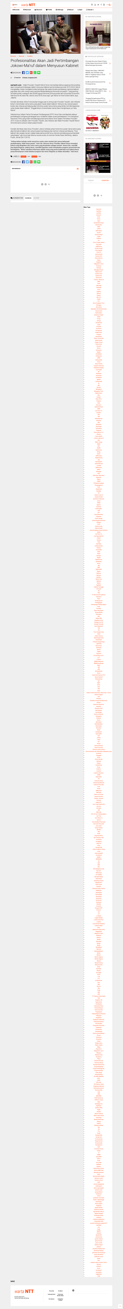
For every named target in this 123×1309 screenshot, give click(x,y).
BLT (99, 681)
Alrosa (98, 348)
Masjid (99, 939)
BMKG (98, 444)
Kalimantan (99, 878)
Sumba (99, 232)
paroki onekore (99, 1239)
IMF (99, 385)
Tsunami (98, 346)
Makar (98, 469)
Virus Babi (98, 1162)
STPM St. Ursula (99, 1100)
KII (98, 861)
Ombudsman (98, 980)
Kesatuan (98, 902)
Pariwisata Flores (98, 1006)
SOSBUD (98, 238)
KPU (99, 867)
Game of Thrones (98, 794)
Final (98, 786)
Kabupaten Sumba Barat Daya (99, 309)
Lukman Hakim (99, 925)
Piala (98, 606)
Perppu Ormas (98, 342)
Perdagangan (98, 602)
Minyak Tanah (98, 964)
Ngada (98, 352)
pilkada (99, 379)
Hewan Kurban (99, 827)
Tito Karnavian (99, 1139)
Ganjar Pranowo (99, 796)
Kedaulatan (99, 892)
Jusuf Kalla (99, 549)
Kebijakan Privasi (60, 1299)
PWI (99, 998)
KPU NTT (98, 871)
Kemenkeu (99, 896)
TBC (99, 1127)
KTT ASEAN (99, 874)
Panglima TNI (98, 1000)
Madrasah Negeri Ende (99, 929)
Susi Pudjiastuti (99, 626)
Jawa (98, 845)
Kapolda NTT (98, 882)
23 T (99, 657)
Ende (98, 217)
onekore (99, 1233)
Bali (99, 696)
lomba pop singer (98, 1215)
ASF (99, 667)
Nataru (99, 583)
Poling (98, 1058)
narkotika (98, 1225)
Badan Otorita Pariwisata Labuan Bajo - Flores (99, 692)
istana (98, 1195)
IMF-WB (99, 829)
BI (98, 383)
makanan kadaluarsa (98, 1219)
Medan (99, 943)
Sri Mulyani (99, 377)
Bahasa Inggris (99, 694)
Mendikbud (99, 947)
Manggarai (99, 389)
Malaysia (98, 935)
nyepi (98, 1229)
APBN (98, 502)
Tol (98, 493)
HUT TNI (99, 816)
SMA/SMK (98, 1096)
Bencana (98, 405)
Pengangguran (99, 485)
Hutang (99, 540)
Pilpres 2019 (98, 271)
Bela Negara (98, 710)
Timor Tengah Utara (98, 632)
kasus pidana (98, 1203)
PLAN (98, 990)
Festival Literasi (99, 781)
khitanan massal (98, 1209)
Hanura (99, 820)
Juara (98, 851)
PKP (99, 988)
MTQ (98, 927)
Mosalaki (98, 968)
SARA (98, 358)
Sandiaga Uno (98, 1103)
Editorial (99, 761)
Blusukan (98, 728)
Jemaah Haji (98, 847)
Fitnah (98, 788)
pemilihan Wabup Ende (99, 1248)
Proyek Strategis (98, 1070)
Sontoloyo (98, 1117)
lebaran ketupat (99, 1213)
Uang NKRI (98, 1156)
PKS (99, 593)
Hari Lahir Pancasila (98, 824)
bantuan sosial (99, 1180)
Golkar (98, 532)
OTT (99, 978)
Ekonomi (38, 9)
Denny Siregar (98, 518)
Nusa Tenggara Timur (98, 303)
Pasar (98, 598)
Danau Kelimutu (98, 745)
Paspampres (98, 1012)
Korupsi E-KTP (98, 908)
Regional (98, 430)
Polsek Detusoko (98, 1060)
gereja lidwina (98, 1192)
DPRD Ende (99, 456)
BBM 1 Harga (98, 442)
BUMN (98, 448)
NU (98, 371)
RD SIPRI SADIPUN (98, 1076)
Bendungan (99, 712)
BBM (98, 281)
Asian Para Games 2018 (98, 675)
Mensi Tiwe (99, 579)
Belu (99, 403)
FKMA (98, 775)
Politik (49, 9)
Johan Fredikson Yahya (99, 849)
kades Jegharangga (98, 1199)
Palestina (98, 596)
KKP (99, 863)
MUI (99, 422)
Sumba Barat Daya (99, 223)
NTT (99, 301)
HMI (99, 810)
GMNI (98, 408)
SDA (99, 1092)
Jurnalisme (99, 855)
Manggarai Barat (98, 270)
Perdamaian (99, 1029)
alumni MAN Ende (98, 1170)
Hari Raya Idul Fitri (98, 536)
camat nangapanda (98, 1184)
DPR (99, 510)
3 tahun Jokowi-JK (99, 438)
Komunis (98, 906)
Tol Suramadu (98, 1143)
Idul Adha (98, 544)
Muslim (99, 970)
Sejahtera (98, 1105)
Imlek (98, 833)
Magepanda (99, 931)
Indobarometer (99, 546)
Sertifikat (98, 491)
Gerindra (98, 800)
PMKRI (98, 481)
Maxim (99, 571)
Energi (98, 318)
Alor (99, 440)
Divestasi (98, 753)
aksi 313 (98, 297)
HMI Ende (98, 812)
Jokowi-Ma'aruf (99, 463)
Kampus (99, 555)
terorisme (98, 328)
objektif (99, 1231)
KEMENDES (99, 859)
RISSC (98, 1080)
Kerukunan (99, 900)
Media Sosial (98, 340)
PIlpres (99, 479)
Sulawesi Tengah (98, 315)
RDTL (98, 1078)
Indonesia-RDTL (99, 835)
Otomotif (98, 589)
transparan (99, 1270)
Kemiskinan (99, 336)
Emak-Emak (99, 765)
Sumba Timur (98, 273)
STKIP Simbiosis (98, 1098)
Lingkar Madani (99, 918)
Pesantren (98, 1039)
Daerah (90, 9)
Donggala (98, 755)
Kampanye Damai (98, 880)
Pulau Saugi (99, 1072)
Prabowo (98, 401)
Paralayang (99, 1004)
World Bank (99, 639)
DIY (99, 741)
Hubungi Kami (51, 1294)
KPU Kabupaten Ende (98, 869)
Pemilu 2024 (98, 311)
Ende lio (99, 769)
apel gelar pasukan (99, 1172)
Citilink (99, 737)
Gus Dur (99, 806)
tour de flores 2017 (99, 655)
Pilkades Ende (98, 1055)
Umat (98, 1160)
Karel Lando (99, 884)
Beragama (98, 716)
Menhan (99, 575)
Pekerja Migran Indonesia (98, 1013)
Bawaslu (98, 706)
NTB (99, 473)
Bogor (98, 730)
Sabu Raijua (99, 230)
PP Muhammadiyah (99, 483)
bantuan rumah (99, 1178)
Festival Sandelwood (98, 782)
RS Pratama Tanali (99, 1084)
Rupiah (99, 295)
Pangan (99, 397)
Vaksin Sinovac (99, 636)
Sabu (98, 1102)
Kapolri (99, 557)
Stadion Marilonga (98, 1119)
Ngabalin (98, 585)
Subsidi (99, 1123)
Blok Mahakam (99, 724)
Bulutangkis (99, 508)
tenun (98, 1268)
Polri (99, 487)
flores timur (99, 645)
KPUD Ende (99, 872)
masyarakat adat (98, 1221)
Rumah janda (98, 1090)
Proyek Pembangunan (98, 1068)
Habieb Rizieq (98, 457)
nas (99, 1227)
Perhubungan (98, 1031)
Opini (79, 9)
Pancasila (98, 244)
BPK (99, 687)
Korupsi (99, 387)
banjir (98, 1174)
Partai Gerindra (99, 1010)
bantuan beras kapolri (98, 1176)
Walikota (98, 1164)
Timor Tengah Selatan (99, 242)
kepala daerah (98, 1207)
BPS (99, 446)
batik (98, 1182)
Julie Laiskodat (99, 853)
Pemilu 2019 (98, 256)
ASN (99, 669)
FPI (98, 779)
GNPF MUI (98, 792)
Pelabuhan (98, 1017)
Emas (98, 767)
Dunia (98, 757)
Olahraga (59, 9)
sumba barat (98, 381)
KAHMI (98, 857)
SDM (99, 1094)
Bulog (98, 452)
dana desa (99, 307)
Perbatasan (99, 356)
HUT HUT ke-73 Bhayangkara (98, 814)
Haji (99, 459)
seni (99, 1260)
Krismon (98, 910)
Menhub (99, 949)
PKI (99, 591)
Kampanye (98, 350)
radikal (99, 651)
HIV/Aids (98, 808)
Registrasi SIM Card (98, 1086)
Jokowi (99, 228)
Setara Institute (99, 1113)
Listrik (98, 324)
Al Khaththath (98, 671)
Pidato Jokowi (98, 1045)
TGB (99, 628)
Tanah (98, 1133)
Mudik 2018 (99, 275)
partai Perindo (98, 1241)
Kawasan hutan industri (98, 888)
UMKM (98, 1154)
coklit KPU (98, 643)
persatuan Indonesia (98, 499)
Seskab (99, 1111)
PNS (99, 994)
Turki (98, 1147)
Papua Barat (99, 1002)
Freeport (99, 334)
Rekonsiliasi (98, 313)
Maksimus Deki (99, 933)
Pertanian (98, 266)
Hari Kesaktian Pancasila (98, 822)
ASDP (98, 665)
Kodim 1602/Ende (98, 338)
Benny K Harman (98, 714)
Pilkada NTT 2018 (98, 264)
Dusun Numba (98, 759)
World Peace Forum (98, 1168)
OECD (98, 974)
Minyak (99, 961)
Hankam (98, 412)
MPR (99, 567)
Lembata (98, 213)
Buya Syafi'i (99, 733)
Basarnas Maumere (98, 704)
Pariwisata (98, 426)
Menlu (98, 953)
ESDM (98, 317)
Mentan (99, 955)
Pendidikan (99, 354)
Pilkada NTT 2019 (98, 1051)
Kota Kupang (98, 250)
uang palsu (99, 1272)
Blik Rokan (98, 722)
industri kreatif (99, 497)
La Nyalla (98, 916)
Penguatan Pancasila (98, 1025)
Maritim (99, 937)
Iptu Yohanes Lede (99, 837)
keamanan (99, 277)
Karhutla (98, 886)
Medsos (99, 573)
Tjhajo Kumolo (99, 1141)
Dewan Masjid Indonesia (98, 520)
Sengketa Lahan (98, 620)
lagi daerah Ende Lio (98, 1211)
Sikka (98, 226)
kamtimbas (99, 1201)
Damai (98, 743)
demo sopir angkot (99, 1188)
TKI (99, 1129)
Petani (98, 1041)
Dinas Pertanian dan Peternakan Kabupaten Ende (99, 751)
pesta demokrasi (98, 1254)
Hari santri (98, 826)
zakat (98, 1276)
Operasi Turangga (98, 587)
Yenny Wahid (98, 436)
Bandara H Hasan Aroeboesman (98, 700)
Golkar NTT (99, 802)
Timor (98, 289)
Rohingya (98, 305)
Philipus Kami (98, 1043)
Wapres (99, 1166)
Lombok (99, 465)
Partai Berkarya (99, 1008)
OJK (99, 976)
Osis (98, 982)
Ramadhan (99, 428)
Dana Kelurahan (98, 514)
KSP (99, 416)
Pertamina (98, 1037)
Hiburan (70, 9)
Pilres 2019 (99, 399)
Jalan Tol (98, 843)
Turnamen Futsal (98, 1149)
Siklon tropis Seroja (99, 1115)
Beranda (15, 9)
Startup (99, 1121)
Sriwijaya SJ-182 (98, 622)
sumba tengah (99, 248)
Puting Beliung (99, 1074)
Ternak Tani (99, 1137)
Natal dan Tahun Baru (98, 475)
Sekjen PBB (99, 618)
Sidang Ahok (98, 360)
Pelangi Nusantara (99, 1021)
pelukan (99, 1246)
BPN (99, 688)
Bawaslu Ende (99, 708)
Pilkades (98, 1053)
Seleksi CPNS (98, 1107)
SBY (99, 616)
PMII (99, 992)
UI (98, 1152)
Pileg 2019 (98, 1049)
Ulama (98, 1158)
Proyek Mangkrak (98, 1066)
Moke (98, 966)
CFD (99, 735)
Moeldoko (98, 424)
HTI (99, 240)
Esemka (99, 771)
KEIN (99, 551)
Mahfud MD (99, 569)
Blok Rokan (99, 726)
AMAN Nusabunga (98, 663)
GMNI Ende (99, 790)
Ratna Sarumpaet (98, 610)
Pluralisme (99, 1057)
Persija (99, 1035)
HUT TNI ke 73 (98, 818)
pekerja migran (99, 1244)
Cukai (98, 739)
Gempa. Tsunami (98, 798)
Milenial (99, 581)
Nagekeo (98, 262)
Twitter (99, 1150)
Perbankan (98, 1027)
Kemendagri (99, 894)
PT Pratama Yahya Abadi (98, 996)
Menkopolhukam (98, 951)
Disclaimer (51, 1299)
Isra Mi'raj (98, 839)
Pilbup (98, 1047)
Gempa (99, 320)
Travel (98, 362)
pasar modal (98, 1243)
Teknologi (98, 285)
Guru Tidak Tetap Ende (99, 804)
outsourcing (99, 1237)
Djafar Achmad (99, 407)
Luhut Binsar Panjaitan (99, 923)
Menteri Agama (99, 957)
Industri (99, 548)
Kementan (98, 898)
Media (98, 945)
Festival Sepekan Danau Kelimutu (99, 530)
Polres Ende (99, 344)
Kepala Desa (98, 559)
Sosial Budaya (99, 234)
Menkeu (99, 577)
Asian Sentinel (99, 677)
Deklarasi (98, 516)
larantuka (98, 647)
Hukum (99, 538)
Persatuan (98, 375)
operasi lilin (99, 1235)
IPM (99, 831)
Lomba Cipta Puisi (98, 919)
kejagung (98, 1205)
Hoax (98, 283)
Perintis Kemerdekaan (99, 1033)
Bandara (98, 698)
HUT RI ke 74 (98, 410)
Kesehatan (99, 561)
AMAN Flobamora (98, 661)
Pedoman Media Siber (60, 1295)
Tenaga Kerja (98, 1135)
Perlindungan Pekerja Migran (98, 604)
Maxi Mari (98, 941)
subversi (98, 1266)
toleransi (98, 653)
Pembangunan (99, 600)
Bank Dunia (99, 450)
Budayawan (99, 732)
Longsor (99, 921)
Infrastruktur (98, 225)
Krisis (98, 563)
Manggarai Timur (98, 391)
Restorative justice (99, 1088)
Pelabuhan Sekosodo (98, 1019)
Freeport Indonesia (99, 365)
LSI (98, 914)
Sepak (98, 1109)
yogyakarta (99, 1274)
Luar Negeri (99, 369)
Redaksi (60, 1291)
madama (98, 1217)
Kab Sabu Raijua (98, 876)
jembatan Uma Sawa (98, 1197)
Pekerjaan (98, 1015)
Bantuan (98, 506)
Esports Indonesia (98, 773)
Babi (99, 690)
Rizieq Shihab (98, 612)
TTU (99, 1131)
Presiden (98, 608)
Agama (99, 504)
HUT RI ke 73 (98, 534)
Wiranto (99, 434)
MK (99, 565)
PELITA (99, 986)
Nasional (27, 9)
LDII (99, 912)
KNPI (99, 865)
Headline (30, 56)
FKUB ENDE (99, 777)
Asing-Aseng (98, 679)
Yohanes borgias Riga (99, 641)
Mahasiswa (99, 467)
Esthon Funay (98, 526)
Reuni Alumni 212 (98, 432)
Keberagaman (98, 418)
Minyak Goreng (99, 963)
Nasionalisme (98, 258)
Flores (98, 219)
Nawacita (98, 477)
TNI (99, 630)
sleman (99, 1264)
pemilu (99, 649)
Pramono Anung (98, 1062)
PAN (99, 984)
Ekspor (99, 763)
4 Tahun (99, 659)
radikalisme (99, 246)
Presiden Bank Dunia (98, 1064)
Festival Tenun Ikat (99, 784)
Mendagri (98, 471)
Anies (98, 673)
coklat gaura (98, 1186)
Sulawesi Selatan (98, 1125)
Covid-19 (98, 252)
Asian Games (98, 363)
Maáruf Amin (98, 393)
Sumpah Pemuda (98, 624)
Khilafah (99, 904)
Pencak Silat (98, 1023)
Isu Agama (99, 841)
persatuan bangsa (98, 1250)
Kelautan (98, 420)
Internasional (98, 254)
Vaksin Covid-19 (98, 495)
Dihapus (99, 522)
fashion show (98, 1190)
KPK (99, 414)
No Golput (98, 972)
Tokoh (98, 634)
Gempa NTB (99, 322)
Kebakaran (98, 890)
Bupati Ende (99, 332)
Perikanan (98, 373)
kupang (99, 291)
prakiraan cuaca (98, 1256)
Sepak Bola (99, 489)
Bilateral (98, 718)
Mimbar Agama (99, 959)
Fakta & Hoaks (98, 528)
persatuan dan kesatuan (98, 1252)
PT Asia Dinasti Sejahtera (98, 594)
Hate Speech (98, 461)
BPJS (98, 685)
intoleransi (99, 1194)
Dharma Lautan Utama (99, 749)
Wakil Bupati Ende (98, 638)
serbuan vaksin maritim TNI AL (99, 1262)
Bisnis (98, 720)
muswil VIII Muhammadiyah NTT (98, 1223)
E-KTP (98, 524)
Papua (98, 260)
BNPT (98, 683)
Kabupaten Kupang (99, 367)
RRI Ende (98, 1082)
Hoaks (98, 299)
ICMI (99, 542)
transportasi (99, 330)
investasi (98, 326)
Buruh (98, 454)
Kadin (98, 553)
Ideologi (99, 268)
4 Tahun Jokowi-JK (99, 279)
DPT (99, 512)
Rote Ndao (98, 614)
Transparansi (98, 1145)
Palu (99, 395)
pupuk (98, 1258)
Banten (99, 702)
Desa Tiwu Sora (99, 747)
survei (98, 501)
